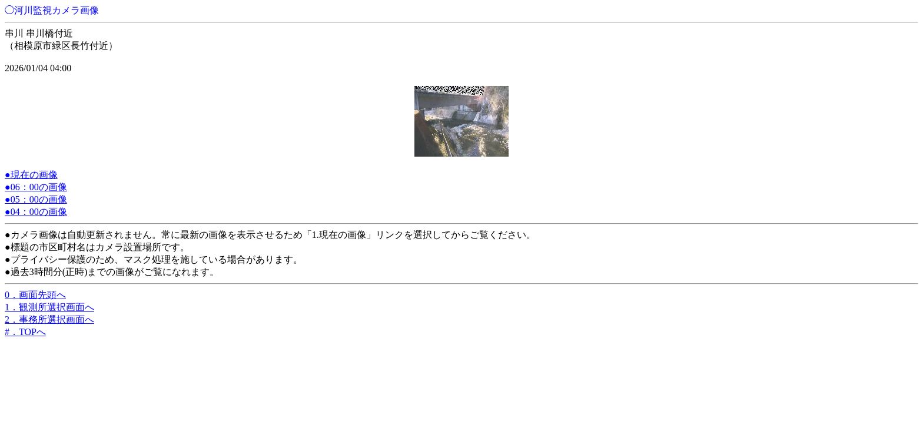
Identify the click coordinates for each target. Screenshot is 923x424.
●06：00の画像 (36, 187)
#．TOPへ (25, 332)
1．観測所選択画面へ (49, 307)
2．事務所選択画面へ (49, 319)
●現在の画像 (31, 175)
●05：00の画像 (36, 199)
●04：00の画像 (36, 212)
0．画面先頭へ (35, 295)
